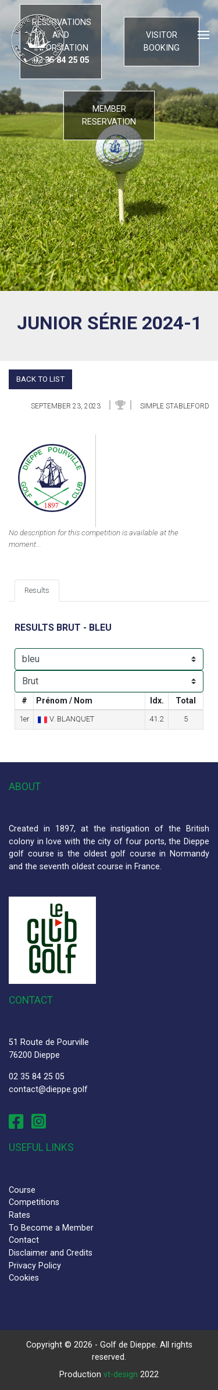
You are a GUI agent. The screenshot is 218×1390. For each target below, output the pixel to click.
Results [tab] (36, 590)
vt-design (120, 1375)
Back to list (40, 379)
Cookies (24, 1278)
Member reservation (109, 115)
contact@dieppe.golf (48, 1089)
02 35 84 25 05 (37, 1077)
